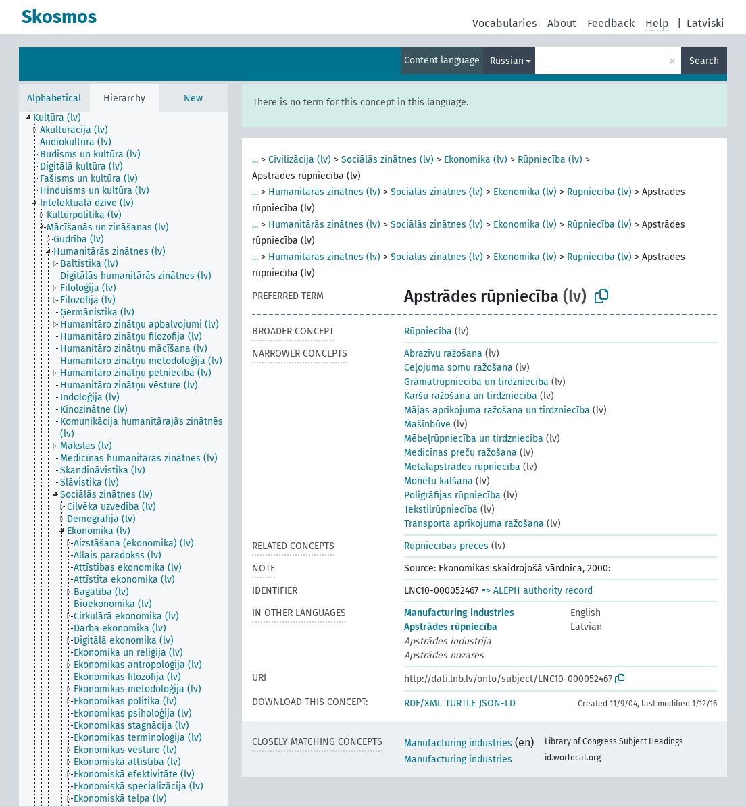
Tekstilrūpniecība (441, 509)
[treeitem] (62, 118)
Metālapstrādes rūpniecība (462, 467)
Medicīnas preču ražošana (460, 453)
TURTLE (460, 703)
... (255, 159)
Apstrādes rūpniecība (450, 627)
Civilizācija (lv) (299, 159)
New (193, 98)
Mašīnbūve (427, 424)
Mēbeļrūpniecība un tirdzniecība (473, 438)
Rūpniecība (428, 331)
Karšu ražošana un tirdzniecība (470, 396)
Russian (507, 61)
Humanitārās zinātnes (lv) (324, 192)
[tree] (123, 459)
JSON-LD (497, 703)
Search (704, 61)
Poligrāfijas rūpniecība (452, 495)
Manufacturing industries (459, 613)
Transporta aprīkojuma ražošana (474, 523)
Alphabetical (54, 98)
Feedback (611, 23)
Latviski (705, 23)
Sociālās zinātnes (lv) (387, 159)
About (561, 23)
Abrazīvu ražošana (443, 353)
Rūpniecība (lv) (550, 159)
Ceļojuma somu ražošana (458, 367)
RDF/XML (423, 703)
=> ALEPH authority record (537, 590)
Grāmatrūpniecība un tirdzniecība (476, 382)
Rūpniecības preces (446, 546)
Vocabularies (504, 23)
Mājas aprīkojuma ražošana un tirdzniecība (497, 410)
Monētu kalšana (438, 481)
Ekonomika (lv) (475, 159)
